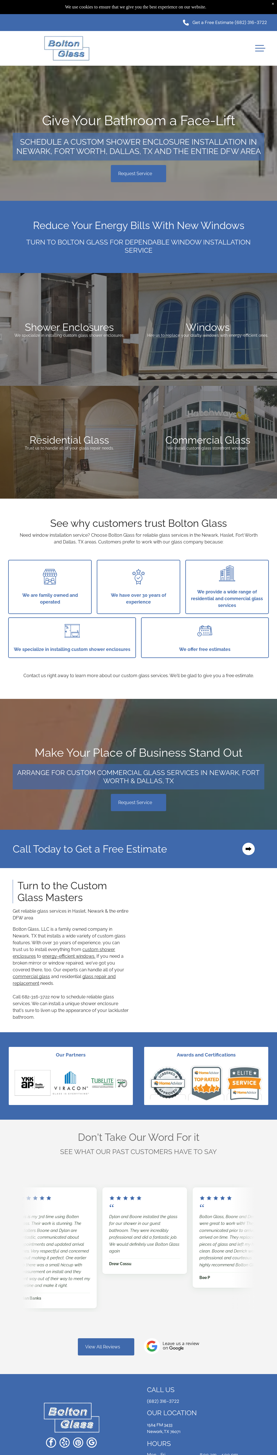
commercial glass (31, 976)
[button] (260, 48)
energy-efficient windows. (68, 956)
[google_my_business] (92, 1443)
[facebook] (51, 1443)
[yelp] (65, 1443)
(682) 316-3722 (251, 22)
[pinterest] (78, 1443)
